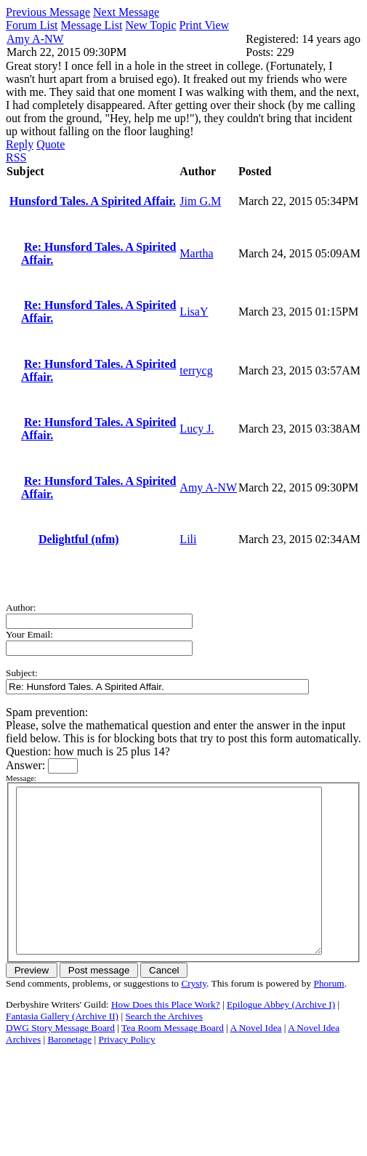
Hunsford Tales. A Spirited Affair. (92, 201)
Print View (205, 25)
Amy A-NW (35, 39)
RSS (16, 157)
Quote (50, 144)
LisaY (194, 311)
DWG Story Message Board (60, 1060)
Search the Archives (164, 1048)
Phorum (329, 1016)
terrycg (196, 370)
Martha (196, 253)
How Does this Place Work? (165, 1037)
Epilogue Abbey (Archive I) (281, 1037)
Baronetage (69, 1072)
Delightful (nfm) (79, 539)
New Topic (150, 25)
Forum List (32, 25)
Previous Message (48, 12)
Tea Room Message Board (172, 1060)
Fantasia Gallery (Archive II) (62, 1048)
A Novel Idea (255, 1060)
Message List (92, 25)
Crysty (193, 1016)
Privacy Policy (127, 1072)
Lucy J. (197, 428)
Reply (19, 144)
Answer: (27, 765)
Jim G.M (200, 201)
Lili (188, 539)
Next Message (126, 12)
